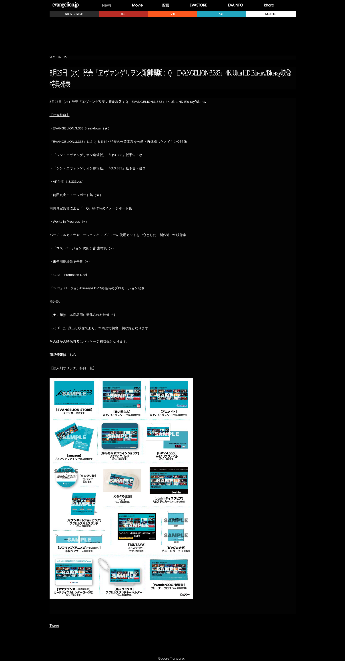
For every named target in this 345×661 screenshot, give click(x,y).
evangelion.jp (66, 5)
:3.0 (221, 14)
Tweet (54, 626)
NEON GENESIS (74, 14)
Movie (137, 5)
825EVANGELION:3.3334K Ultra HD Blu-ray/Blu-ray (128, 101)
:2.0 (172, 14)
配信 (166, 5)
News (106, 5)
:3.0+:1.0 (270, 14)
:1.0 (123, 14)
